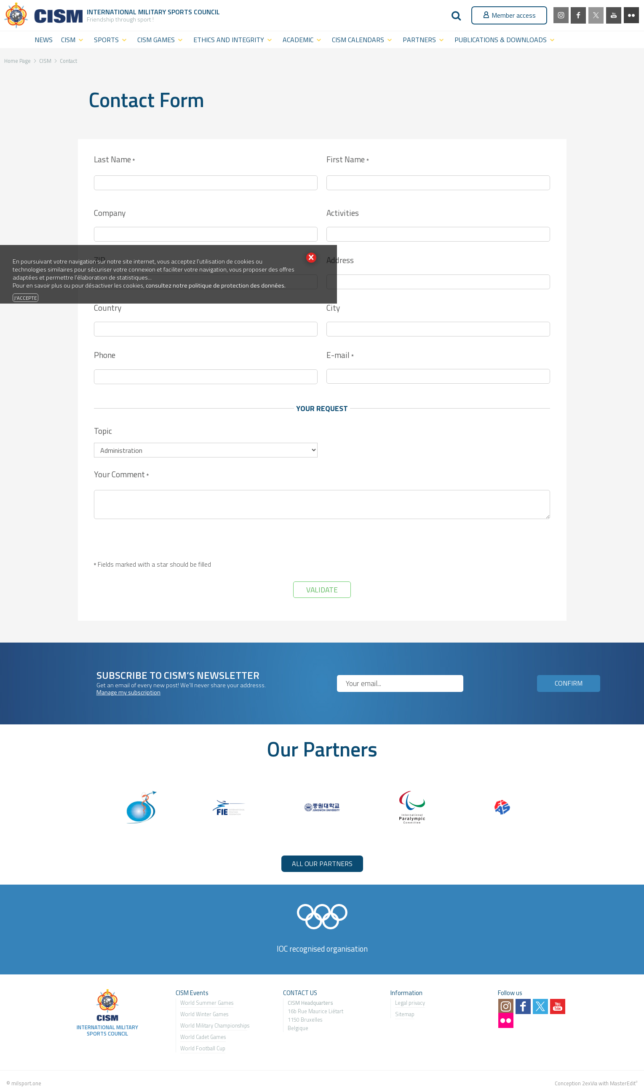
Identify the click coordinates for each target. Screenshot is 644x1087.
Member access (509, 15)
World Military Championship (213, 1025)
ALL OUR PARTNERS (322, 863)
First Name (347, 160)
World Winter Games (204, 1014)
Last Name (114, 160)
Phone (104, 355)
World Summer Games (206, 1002)
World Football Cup (202, 1048)
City (333, 308)
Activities (342, 213)
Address (340, 260)
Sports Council (194, 12)
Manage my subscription (128, 692)
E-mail (339, 356)
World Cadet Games (203, 1037)
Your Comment (121, 475)
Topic (103, 431)
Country (107, 308)
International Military (127, 12)
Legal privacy (410, 1002)
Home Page (17, 61)
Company (110, 213)
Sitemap (404, 1014)
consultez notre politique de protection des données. (216, 285)
